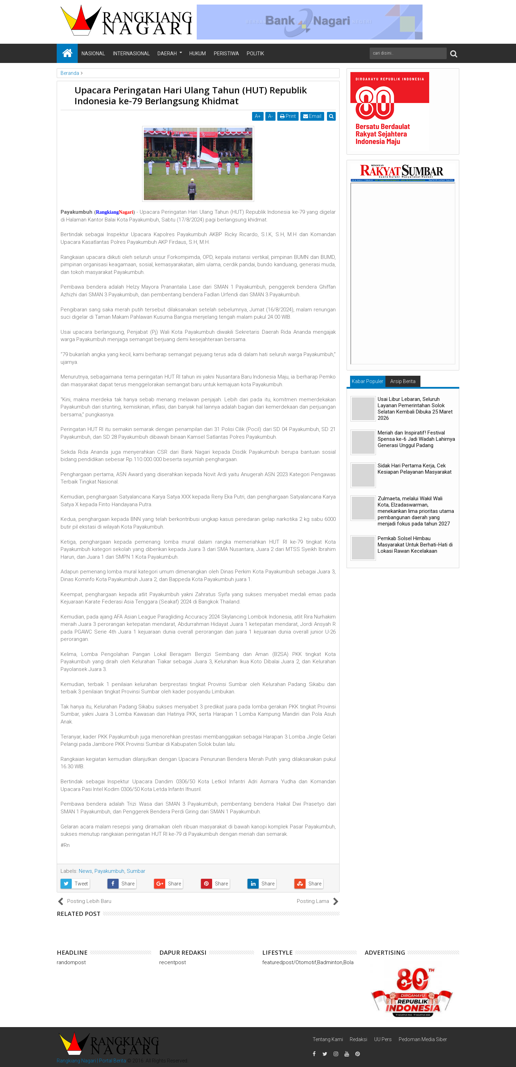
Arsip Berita (403, 381)
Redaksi (358, 1039)
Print (288, 116)
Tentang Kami (328, 1039)
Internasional (131, 53)
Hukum (197, 53)
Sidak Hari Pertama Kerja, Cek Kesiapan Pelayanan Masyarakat (415, 468)
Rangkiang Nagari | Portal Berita (91, 1061)
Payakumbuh (109, 871)
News (85, 871)
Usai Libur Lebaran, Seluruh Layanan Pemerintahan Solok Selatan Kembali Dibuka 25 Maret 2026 (415, 408)
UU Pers (383, 1039)
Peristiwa (226, 53)
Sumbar (136, 871)
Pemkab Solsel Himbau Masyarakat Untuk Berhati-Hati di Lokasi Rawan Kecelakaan (415, 544)
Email (313, 116)
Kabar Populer (367, 381)
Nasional (93, 53)
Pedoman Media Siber (423, 1039)
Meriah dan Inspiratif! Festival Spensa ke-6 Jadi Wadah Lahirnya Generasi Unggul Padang (416, 439)
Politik (255, 53)
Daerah (167, 53)
